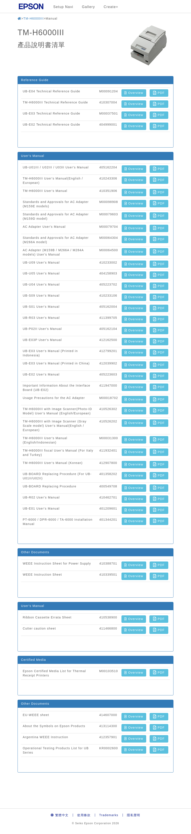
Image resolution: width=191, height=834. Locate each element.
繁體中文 (59, 815)
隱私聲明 (133, 815)
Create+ (111, 7)
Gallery (88, 7)
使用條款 (84, 815)
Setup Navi (63, 7)
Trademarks (108, 815)
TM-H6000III (33, 18)
